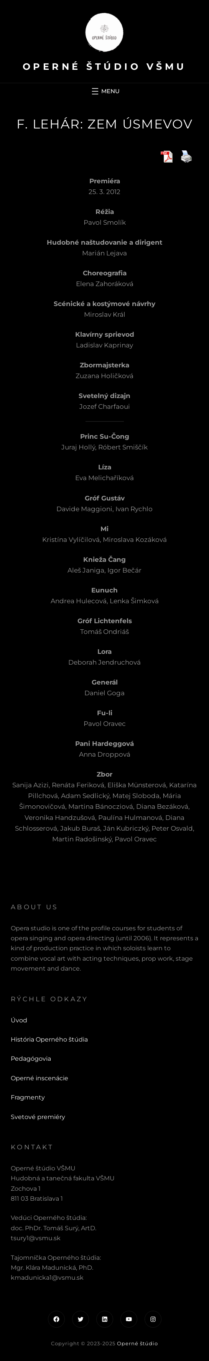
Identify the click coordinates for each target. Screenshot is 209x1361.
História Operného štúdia (49, 1039)
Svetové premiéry (38, 1117)
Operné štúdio (137, 1343)
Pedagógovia (31, 1058)
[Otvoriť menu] (104, 91)
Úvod (19, 1020)
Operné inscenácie (39, 1078)
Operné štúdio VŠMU (105, 66)
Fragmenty (28, 1097)
